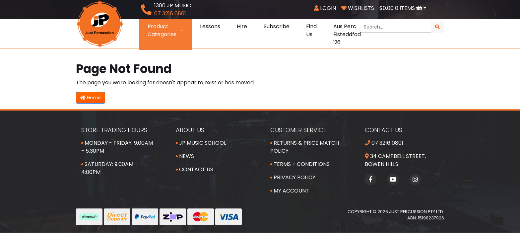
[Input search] (395, 27)
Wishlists (357, 8)
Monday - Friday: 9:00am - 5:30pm (117, 147)
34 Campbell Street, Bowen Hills (395, 160)
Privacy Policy (292, 177)
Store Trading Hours (114, 130)
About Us (190, 130)
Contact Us (194, 169)
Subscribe (277, 26)
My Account (289, 191)
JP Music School (201, 143)
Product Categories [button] (165, 30)
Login (325, 8)
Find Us (311, 30)
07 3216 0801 (384, 143)
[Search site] (437, 27)
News (185, 156)
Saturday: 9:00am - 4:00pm (109, 168)
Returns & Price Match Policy (304, 147)
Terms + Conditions (300, 164)
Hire (242, 26)
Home (90, 97)
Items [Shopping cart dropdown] (401, 8)
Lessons (210, 26)
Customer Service (298, 130)
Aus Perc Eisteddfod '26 (347, 34)
